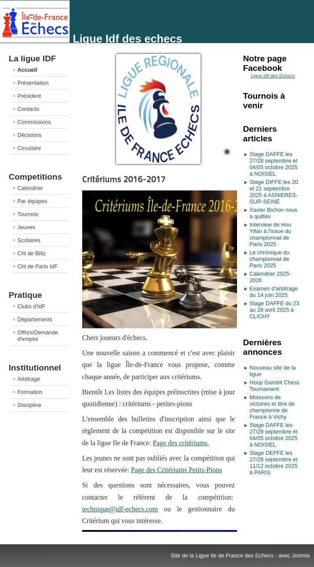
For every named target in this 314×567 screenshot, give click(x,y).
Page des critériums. (181, 443)
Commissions (34, 122)
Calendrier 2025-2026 (270, 277)
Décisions (29, 135)
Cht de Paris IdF (37, 266)
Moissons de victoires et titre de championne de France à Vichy (272, 407)
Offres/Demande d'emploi (37, 335)
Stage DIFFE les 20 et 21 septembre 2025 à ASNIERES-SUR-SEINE (274, 192)
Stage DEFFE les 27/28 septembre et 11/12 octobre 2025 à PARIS (273, 463)
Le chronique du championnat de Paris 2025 (270, 259)
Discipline (29, 405)
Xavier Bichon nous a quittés (273, 213)
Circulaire (29, 148)
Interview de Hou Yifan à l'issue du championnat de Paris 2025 (270, 234)
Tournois (27, 214)
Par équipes (32, 201)
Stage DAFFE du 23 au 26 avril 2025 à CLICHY (275, 310)
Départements (34, 319)
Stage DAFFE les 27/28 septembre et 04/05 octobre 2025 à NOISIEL (273, 164)
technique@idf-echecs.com (120, 509)
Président (29, 96)
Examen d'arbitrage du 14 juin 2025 (274, 291)
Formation (30, 392)
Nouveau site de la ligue (273, 370)
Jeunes (26, 227)
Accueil (27, 70)
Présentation (33, 83)
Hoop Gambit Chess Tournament (275, 385)
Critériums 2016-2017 (124, 179)
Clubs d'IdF (31, 306)
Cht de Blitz (31, 253)
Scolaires (28, 240)
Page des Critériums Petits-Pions (176, 470)
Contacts (28, 109)
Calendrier (30, 188)
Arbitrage (28, 379)
